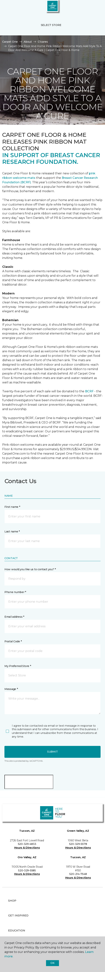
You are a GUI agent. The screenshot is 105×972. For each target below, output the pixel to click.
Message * (11, 689)
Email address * (14, 616)
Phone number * (15, 592)
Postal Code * (13, 641)
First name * (12, 507)
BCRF (89, 391)
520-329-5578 (78, 844)
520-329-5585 (27, 870)
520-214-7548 (78, 874)
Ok (52, 963)
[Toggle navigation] (5, 7)
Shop (12, 900)
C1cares (43, 41)
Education (16, 930)
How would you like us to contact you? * (30, 569)
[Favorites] (95, 7)
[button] (91, 7)
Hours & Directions (27, 847)
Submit (52, 751)
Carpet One (10, 41)
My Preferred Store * (17, 666)
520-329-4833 (27, 844)
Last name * (12, 531)
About (28, 41)
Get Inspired (18, 915)
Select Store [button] (51, 25)
